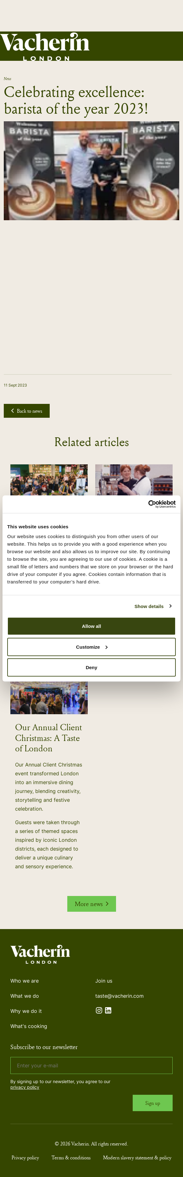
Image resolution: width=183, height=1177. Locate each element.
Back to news (27, 411)
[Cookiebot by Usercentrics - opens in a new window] (148, 504)
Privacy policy (25, 1157)
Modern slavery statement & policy (137, 1157)
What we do (24, 996)
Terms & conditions (71, 1157)
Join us (103, 981)
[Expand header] (173, 46)
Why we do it (26, 1011)
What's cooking (28, 1026)
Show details (149, 606)
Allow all (91, 626)
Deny (91, 667)
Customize (92, 646)
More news (91, 904)
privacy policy (24, 1087)
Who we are (24, 981)
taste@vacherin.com (119, 996)
